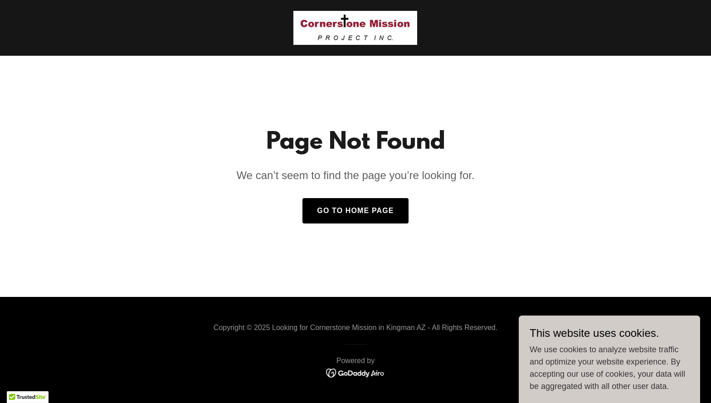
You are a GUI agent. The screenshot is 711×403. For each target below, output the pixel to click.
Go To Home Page (355, 210)
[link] (355, 27)
